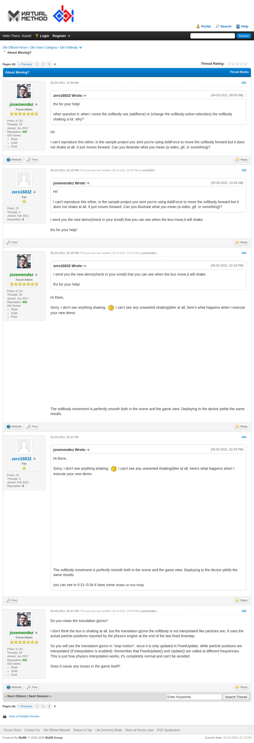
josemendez (149, 253)
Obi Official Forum (15, 47)
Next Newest (38, 696)
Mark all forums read (139, 730)
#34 (243, 437)
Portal (206, 26)
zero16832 (22, 192)
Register (59, 36)
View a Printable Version (24, 716)
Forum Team (12, 730)
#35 (243, 611)
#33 (243, 253)
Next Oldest (16, 696)
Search (225, 26)
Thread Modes (239, 71)
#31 (243, 82)
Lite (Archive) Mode (108, 730)
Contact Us (32, 730)
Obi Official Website (56, 730)
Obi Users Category (43, 47)
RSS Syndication (168, 730)
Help (244, 26)
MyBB (22, 737)
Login (44, 36)
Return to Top (82, 730)
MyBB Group (53, 737)
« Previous (25, 64)
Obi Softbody (68, 47)
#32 (243, 170)
